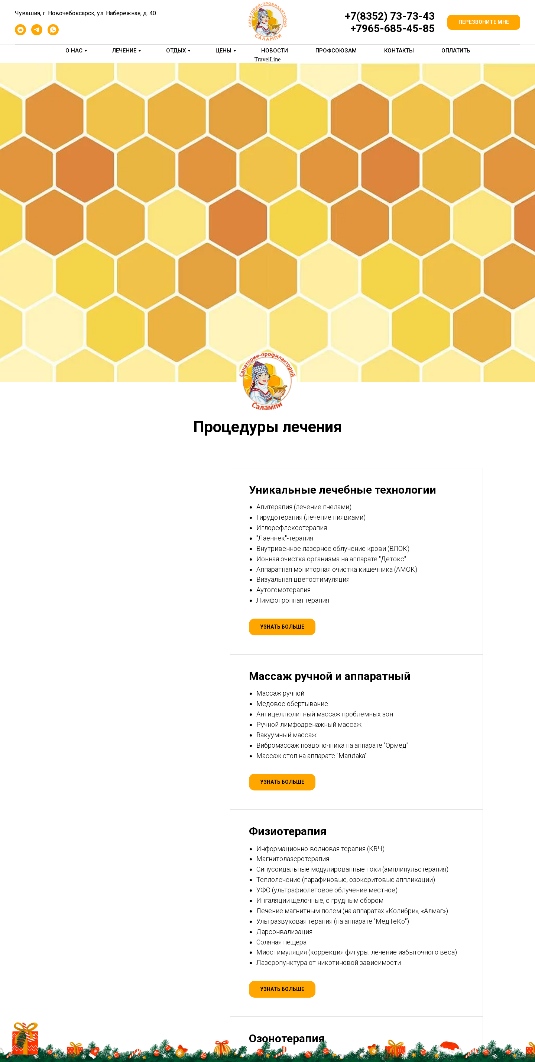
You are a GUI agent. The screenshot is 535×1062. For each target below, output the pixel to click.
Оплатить (455, 50)
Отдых (176, 50)
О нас (73, 50)
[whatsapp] (53, 33)
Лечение (124, 50)
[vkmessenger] (20, 33)
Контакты (399, 50)
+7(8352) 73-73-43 (390, 16)
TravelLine (267, 59)
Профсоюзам (336, 50)
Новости (274, 50)
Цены (223, 50)
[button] (483, 22)
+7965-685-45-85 (392, 28)
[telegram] (36, 33)
